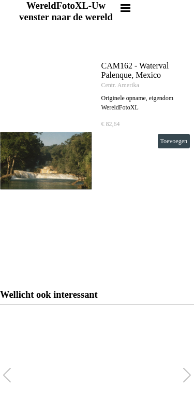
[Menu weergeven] (125, 8)
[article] (97, 161)
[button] (187, 375)
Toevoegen (173, 141)
